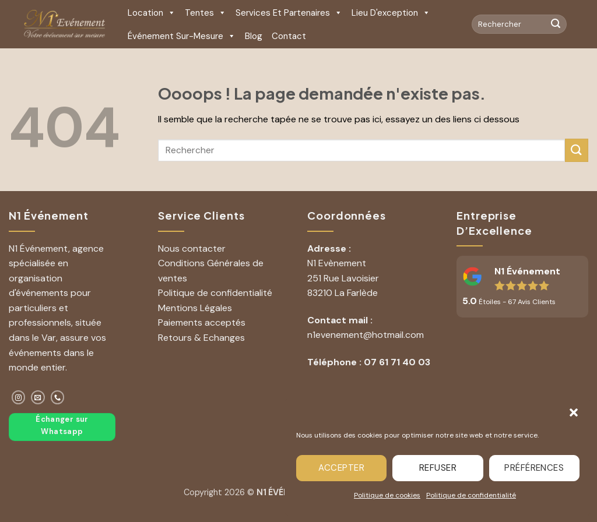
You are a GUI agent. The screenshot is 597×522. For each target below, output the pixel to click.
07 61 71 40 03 (397, 362)
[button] (574, 412)
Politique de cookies (387, 495)
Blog (253, 36)
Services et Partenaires (289, 12)
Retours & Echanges (201, 337)
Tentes (205, 12)
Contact (289, 36)
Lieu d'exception (391, 12)
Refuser (437, 468)
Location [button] (151, 12)
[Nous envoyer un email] (37, 397)
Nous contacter (192, 248)
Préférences (534, 468)
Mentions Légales (195, 308)
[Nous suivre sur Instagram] (18, 397)
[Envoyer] (556, 24)
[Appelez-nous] (57, 397)
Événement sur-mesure (182, 36)
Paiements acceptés (201, 322)
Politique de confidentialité (471, 495)
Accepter (341, 468)
